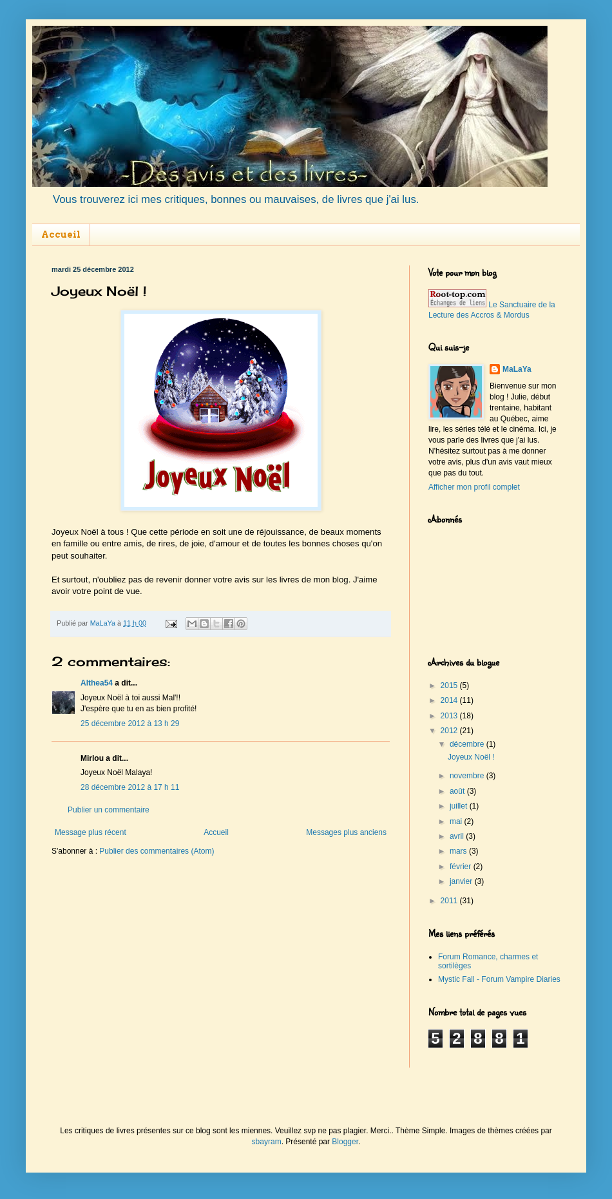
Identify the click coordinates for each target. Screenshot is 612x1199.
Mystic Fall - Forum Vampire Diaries (499, 979)
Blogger (345, 1141)
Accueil (61, 234)
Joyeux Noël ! (471, 757)
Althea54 (97, 682)
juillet (460, 806)
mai (457, 821)
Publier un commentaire (108, 809)
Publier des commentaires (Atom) (156, 851)
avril (458, 836)
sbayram (267, 1141)
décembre (468, 744)
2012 (450, 730)
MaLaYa (516, 369)
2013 (450, 715)
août (458, 791)
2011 (450, 900)
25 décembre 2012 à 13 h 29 (130, 723)
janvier (462, 881)
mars (459, 851)
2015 (450, 685)
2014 (450, 700)
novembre (468, 775)
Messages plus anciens (346, 832)
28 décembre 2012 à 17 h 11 (130, 787)
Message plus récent (90, 832)
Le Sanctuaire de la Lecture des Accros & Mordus (491, 310)
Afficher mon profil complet (474, 487)
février (461, 866)
